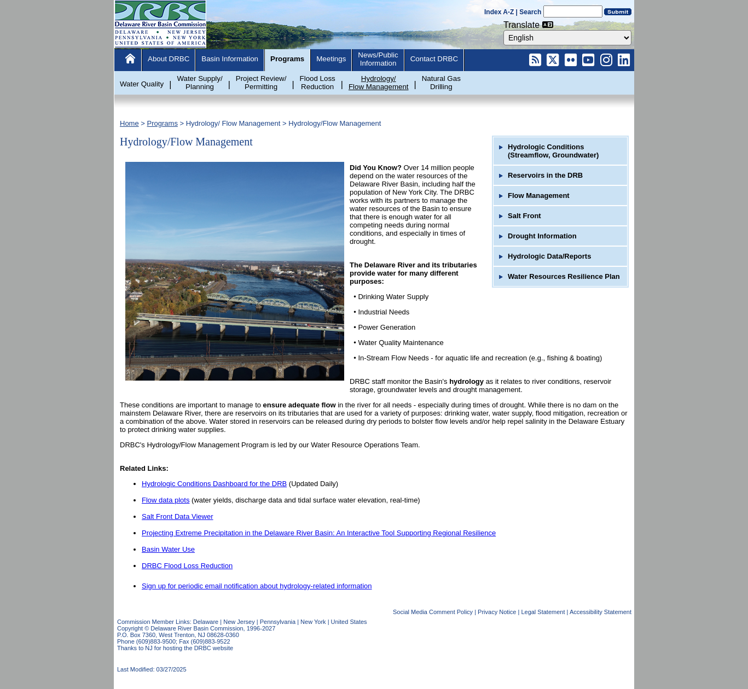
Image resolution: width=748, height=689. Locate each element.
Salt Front (524, 216)
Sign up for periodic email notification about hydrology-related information (257, 586)
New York (313, 621)
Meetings (331, 59)
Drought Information (542, 236)
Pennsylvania (277, 621)
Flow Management (539, 195)
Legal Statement (543, 612)
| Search (529, 12)
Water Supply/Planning (199, 82)
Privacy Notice (497, 612)
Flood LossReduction (317, 82)
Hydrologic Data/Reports (549, 256)
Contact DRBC (434, 59)
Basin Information (229, 59)
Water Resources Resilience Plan (564, 276)
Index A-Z (499, 12)
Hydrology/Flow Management (379, 82)
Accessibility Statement (600, 612)
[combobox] (567, 37)
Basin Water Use (168, 549)
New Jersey (238, 621)
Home (129, 123)
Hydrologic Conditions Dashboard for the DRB (214, 484)
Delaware (205, 621)
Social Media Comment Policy (433, 612)
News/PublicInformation (378, 59)
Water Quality (142, 84)
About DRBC (168, 59)
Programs (287, 59)
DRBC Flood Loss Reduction (187, 566)
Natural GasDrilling (441, 82)
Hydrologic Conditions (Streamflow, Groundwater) (553, 151)
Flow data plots (165, 500)
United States (349, 621)
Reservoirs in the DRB (545, 175)
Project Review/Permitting (261, 82)
